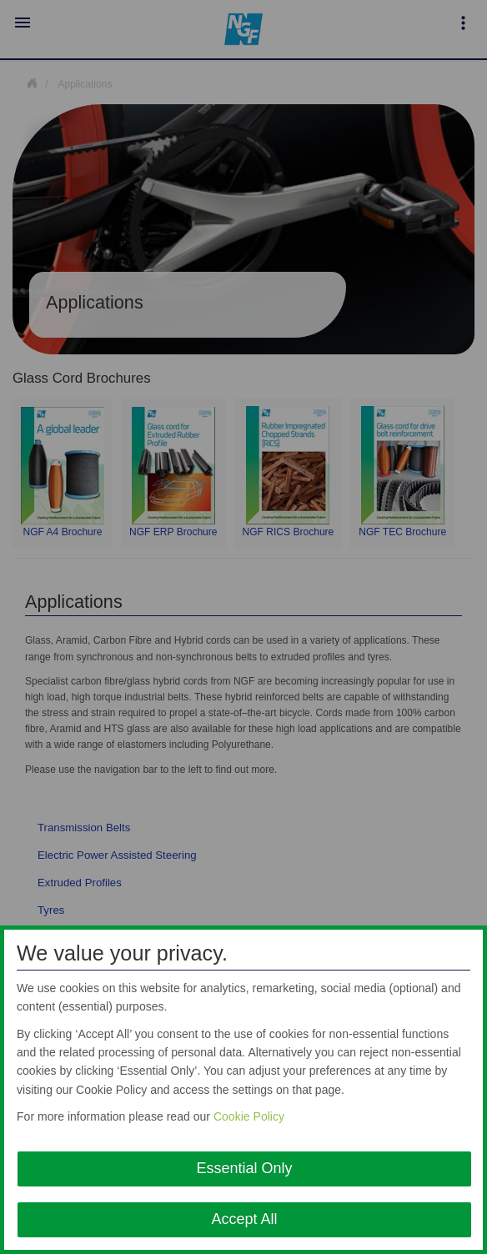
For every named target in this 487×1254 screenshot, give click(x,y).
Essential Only (244, 1168)
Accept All (244, 1219)
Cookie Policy (248, 1116)
